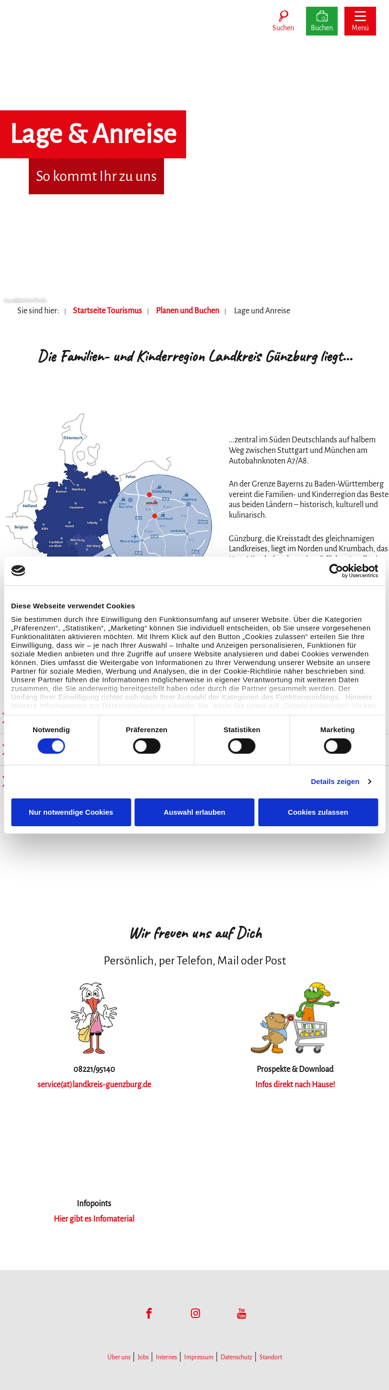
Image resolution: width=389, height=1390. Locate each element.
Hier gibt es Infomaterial (94, 1219)
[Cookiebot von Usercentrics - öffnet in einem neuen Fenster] (336, 570)
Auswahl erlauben (194, 812)
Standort (270, 1357)
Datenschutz (236, 1357)
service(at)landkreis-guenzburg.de (94, 1085)
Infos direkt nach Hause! (295, 1085)
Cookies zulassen (318, 812)
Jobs (143, 1357)
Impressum (198, 1357)
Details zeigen (335, 781)
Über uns (118, 1357)
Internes (166, 1357)
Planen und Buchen (187, 311)
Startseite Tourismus (107, 311)
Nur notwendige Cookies (71, 812)
